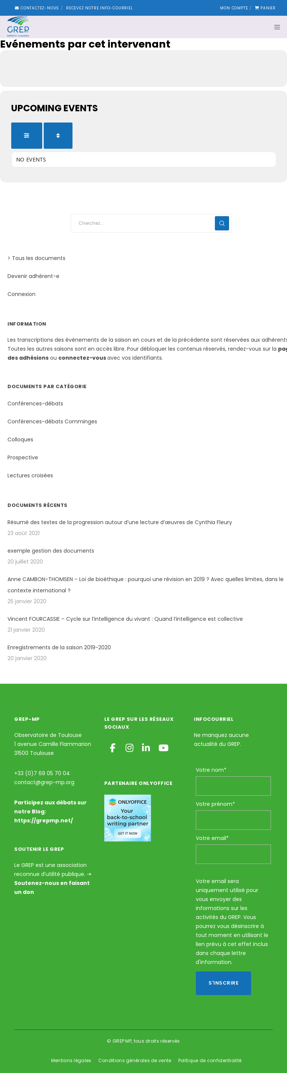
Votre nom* (211, 770)
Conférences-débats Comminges (52, 421)
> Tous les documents (36, 258)
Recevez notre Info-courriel (99, 8)
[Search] (222, 223)
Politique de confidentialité (209, 1060)
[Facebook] (112, 746)
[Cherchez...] (151, 223)
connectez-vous (82, 358)
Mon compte (234, 8)
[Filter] (26, 136)
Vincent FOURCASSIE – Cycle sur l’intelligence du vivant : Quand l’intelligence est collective (125, 619)
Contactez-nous (37, 8)
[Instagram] (128, 746)
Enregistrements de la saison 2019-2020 (59, 647)
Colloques (20, 439)
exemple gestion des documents (50, 550)
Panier (265, 8)
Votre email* (212, 838)
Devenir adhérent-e (33, 276)
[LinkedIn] (145, 746)
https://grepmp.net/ (43, 820)
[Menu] (274, 27)
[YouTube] (161, 746)
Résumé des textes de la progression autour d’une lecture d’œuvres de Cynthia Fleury (119, 522)
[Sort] (58, 136)
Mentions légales (71, 1060)
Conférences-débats (35, 403)
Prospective (22, 457)
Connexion (21, 294)
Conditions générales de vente (135, 1060)
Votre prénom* (215, 804)
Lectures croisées (30, 475)
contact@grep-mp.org (44, 782)
